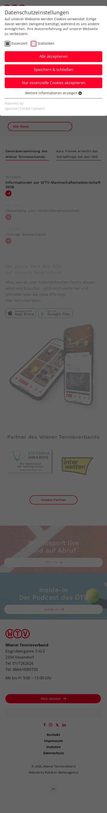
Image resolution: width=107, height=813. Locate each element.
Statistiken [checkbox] (46, 43)
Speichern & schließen (53, 69)
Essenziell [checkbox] (19, 43)
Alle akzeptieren (53, 56)
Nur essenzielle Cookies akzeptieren (53, 82)
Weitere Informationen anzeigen (53, 93)
